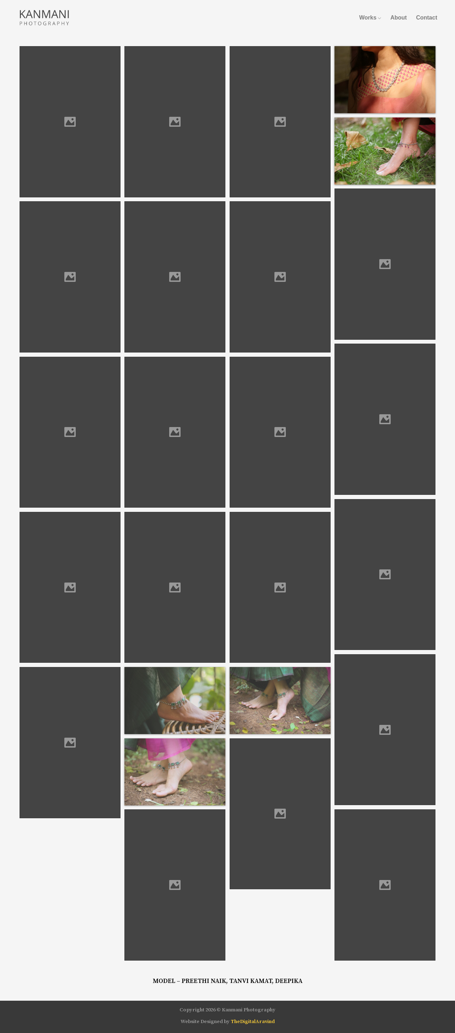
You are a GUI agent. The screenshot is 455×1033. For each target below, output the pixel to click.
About (398, 18)
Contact (426, 18)
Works (370, 18)
